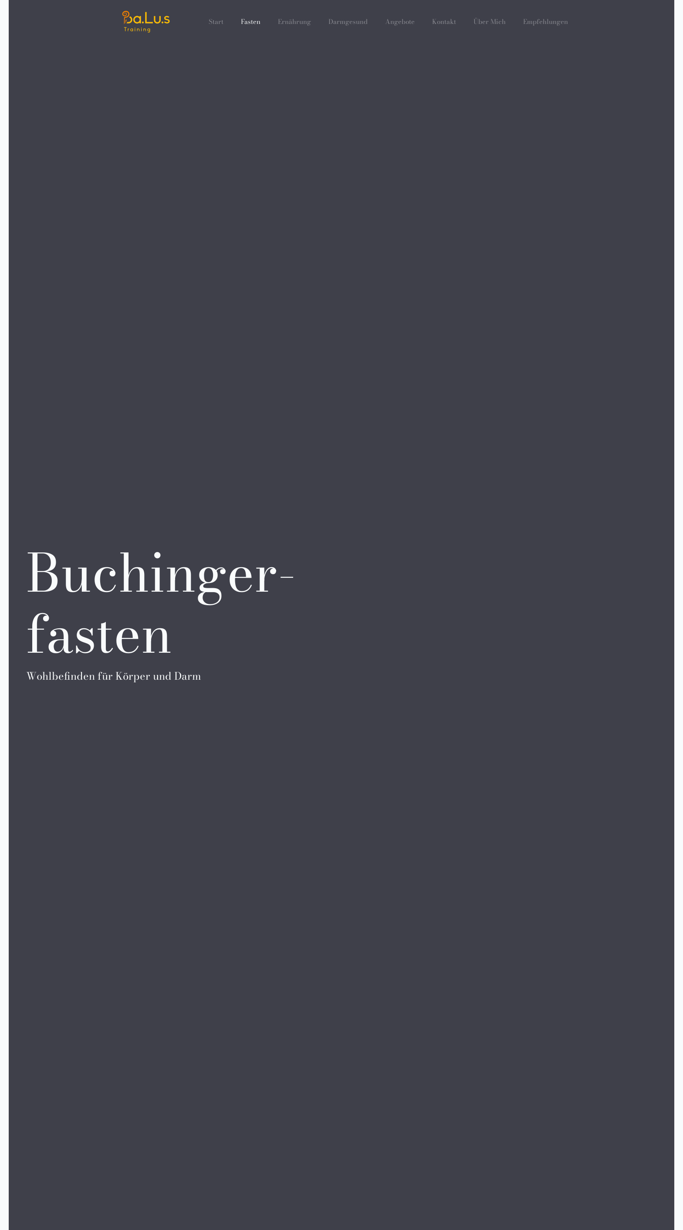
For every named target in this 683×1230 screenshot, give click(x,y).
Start (216, 22)
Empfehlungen (545, 22)
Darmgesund (348, 22)
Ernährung (294, 22)
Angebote (400, 22)
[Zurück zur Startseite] (146, 22)
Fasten (250, 22)
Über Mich (489, 22)
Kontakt (444, 22)
